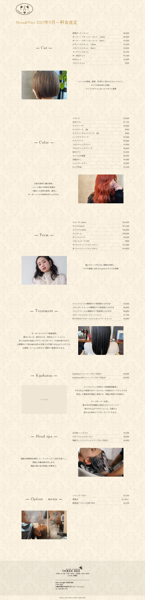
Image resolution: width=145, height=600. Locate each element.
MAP (81, 586)
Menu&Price (97, 9)
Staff (76, 9)
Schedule (64, 9)
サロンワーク (87, 9)
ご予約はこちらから (139, 591)
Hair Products (110, 9)
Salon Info (51, 9)
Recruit (124, 9)
